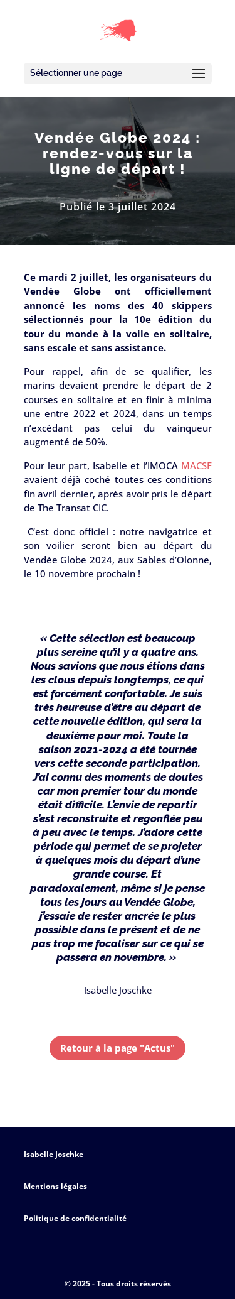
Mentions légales (55, 1186)
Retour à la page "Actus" (117, 1047)
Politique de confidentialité (75, 1218)
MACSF (196, 465)
